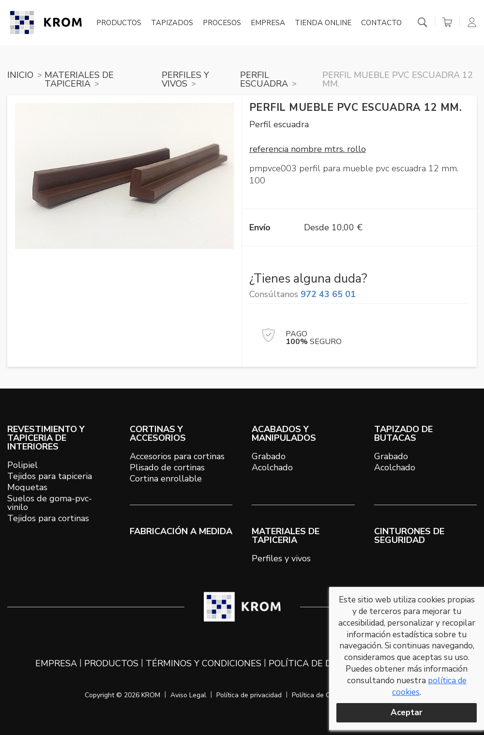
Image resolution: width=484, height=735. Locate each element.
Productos (118, 23)
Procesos (222, 23)
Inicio (20, 75)
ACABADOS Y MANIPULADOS (284, 433)
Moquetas (27, 487)
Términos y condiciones (203, 663)
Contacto (381, 23)
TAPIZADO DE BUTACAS (403, 433)
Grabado (269, 456)
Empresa (268, 23)
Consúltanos (302, 294)
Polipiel (22, 465)
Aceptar (407, 712)
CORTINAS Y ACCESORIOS (158, 433)
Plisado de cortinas (167, 467)
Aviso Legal (188, 695)
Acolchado (272, 467)
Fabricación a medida (181, 531)
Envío (260, 227)
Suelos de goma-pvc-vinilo (49, 503)
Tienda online (323, 23)
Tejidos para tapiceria (49, 476)
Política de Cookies (321, 695)
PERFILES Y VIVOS (185, 79)
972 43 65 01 (328, 294)
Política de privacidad (249, 695)
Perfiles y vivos (281, 558)
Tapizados (172, 23)
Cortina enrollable (166, 478)
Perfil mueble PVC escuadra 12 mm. (397, 79)
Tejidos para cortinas (48, 518)
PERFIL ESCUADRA (264, 79)
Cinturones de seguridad (409, 535)
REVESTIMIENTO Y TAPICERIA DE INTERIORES (46, 437)
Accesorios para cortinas (177, 456)
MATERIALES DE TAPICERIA (79, 79)
